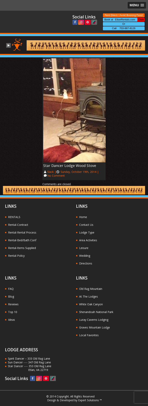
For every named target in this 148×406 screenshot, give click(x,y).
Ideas (11, 320)
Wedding (84, 256)
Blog (11, 296)
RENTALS (14, 217)
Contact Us (86, 225)
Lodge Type (86, 232)
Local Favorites (89, 335)
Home (83, 217)
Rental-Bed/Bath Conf (22, 240)
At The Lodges (88, 296)
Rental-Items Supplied (22, 248)
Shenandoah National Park (96, 312)
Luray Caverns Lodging (93, 320)
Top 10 (12, 312)
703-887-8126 (127, 28)
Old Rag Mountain (90, 289)
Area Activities (88, 240)
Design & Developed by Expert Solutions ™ (74, 400)
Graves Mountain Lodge (94, 327)
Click (141, 19)
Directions (85, 263)
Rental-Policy (16, 256)
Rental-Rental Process (22, 232)
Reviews (13, 304)
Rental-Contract (18, 225)
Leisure (83, 248)
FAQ (11, 289)
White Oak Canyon (91, 304)
